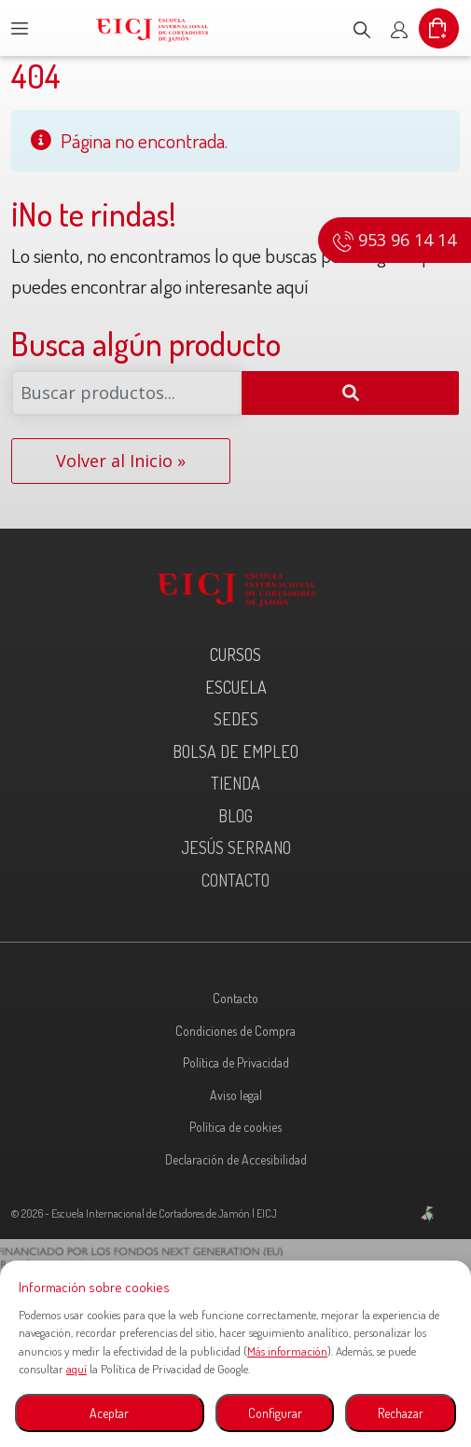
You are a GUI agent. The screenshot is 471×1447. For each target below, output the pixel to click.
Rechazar (400, 1413)
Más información (287, 1351)
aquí (76, 1368)
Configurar (275, 1413)
